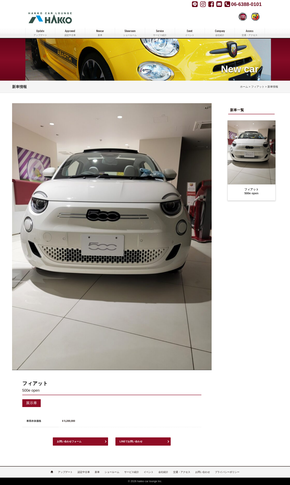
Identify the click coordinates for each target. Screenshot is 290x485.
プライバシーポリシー (227, 472)
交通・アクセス (181, 472)
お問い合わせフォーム (71, 441)
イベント (148, 472)
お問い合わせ (202, 472)
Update (40, 33)
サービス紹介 (131, 472)
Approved (70, 33)
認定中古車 (84, 472)
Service (160, 33)
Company (219, 33)
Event (190, 33)
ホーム (244, 86)
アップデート (65, 472)
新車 (97, 472)
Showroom (130, 33)
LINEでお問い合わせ (133, 441)
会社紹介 (163, 472)
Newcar (100, 33)
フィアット (257, 86)
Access (249, 33)
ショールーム (112, 472)
